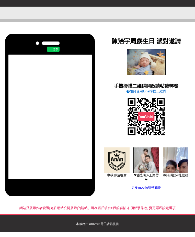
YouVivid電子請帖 (100, 224)
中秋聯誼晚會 (117, 173)
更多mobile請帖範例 (146, 187)
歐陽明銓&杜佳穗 (175, 173)
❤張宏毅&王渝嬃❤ (146, 175)
